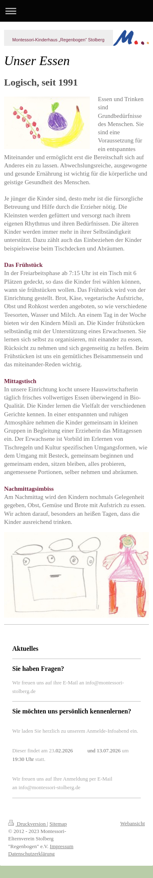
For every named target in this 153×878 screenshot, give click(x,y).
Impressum (61, 846)
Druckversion (27, 824)
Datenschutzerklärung (31, 854)
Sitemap (58, 824)
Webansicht (132, 823)
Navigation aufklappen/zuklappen (76, 11)
